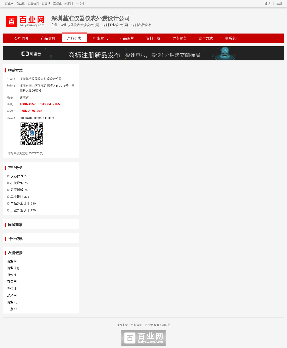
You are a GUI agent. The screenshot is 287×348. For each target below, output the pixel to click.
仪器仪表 (16, 176)
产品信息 (48, 38)
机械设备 (16, 183)
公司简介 (21, 38)
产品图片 (127, 38)
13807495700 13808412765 (40, 104)
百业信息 (33, 3)
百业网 (9, 3)
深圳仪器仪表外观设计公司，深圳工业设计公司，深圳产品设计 (106, 25)
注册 (279, 3)
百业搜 (20, 3)
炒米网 (68, 3)
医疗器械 (16, 189)
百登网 (12, 281)
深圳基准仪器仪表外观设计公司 (90, 18)
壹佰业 (57, 3)
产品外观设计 (20, 203)
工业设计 (16, 196)
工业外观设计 (20, 210)
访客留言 (179, 38)
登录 (267, 3)
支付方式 (205, 38)
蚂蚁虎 (12, 275)
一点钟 (80, 3)
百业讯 (46, 3)
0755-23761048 (31, 111)
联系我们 (232, 38)
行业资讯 (100, 38)
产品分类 (74, 38)
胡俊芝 (166, 325)
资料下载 (153, 38)
